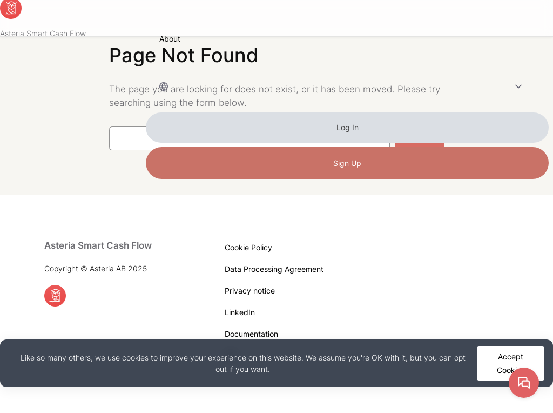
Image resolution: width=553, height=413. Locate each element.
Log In (347, 127)
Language (334, 86)
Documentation (251, 333)
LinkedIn (240, 312)
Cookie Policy (248, 247)
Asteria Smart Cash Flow (43, 33)
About (169, 38)
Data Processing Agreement (274, 269)
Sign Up (347, 163)
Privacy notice (250, 290)
